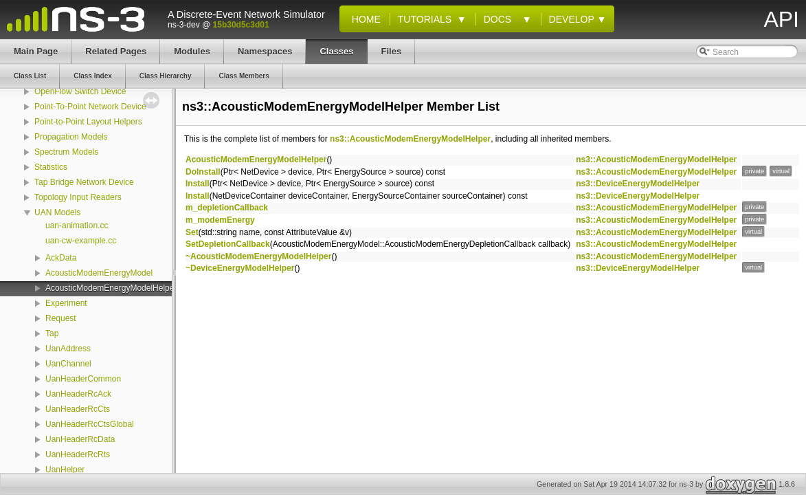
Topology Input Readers (78, 197)
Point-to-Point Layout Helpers (88, 121)
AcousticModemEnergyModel (99, 273)
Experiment (66, 303)
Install (198, 183)
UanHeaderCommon (83, 379)
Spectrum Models (66, 152)
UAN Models (57, 212)
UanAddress (68, 348)
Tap (51, 333)
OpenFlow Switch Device (80, 91)
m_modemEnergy (220, 220)
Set (192, 232)
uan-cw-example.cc (80, 240)
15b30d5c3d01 (241, 25)
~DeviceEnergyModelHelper (240, 268)
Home (363, 19)
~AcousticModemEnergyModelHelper (258, 256)
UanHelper (65, 469)
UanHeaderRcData (80, 439)
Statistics (50, 167)
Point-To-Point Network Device (90, 106)
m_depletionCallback (227, 207)
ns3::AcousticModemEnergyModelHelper (410, 139)
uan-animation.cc (76, 225)
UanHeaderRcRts (77, 454)
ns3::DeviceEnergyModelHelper (637, 183)
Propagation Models (71, 137)
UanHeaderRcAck (78, 394)
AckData (60, 258)
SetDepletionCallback (228, 244)
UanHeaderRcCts (77, 409)
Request (60, 318)
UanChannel (68, 363)
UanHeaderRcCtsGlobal (89, 424)
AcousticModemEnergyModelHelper (111, 288)
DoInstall (203, 172)
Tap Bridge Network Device (84, 182)
